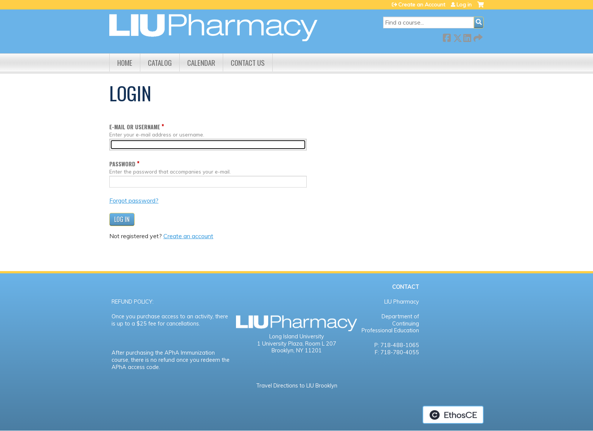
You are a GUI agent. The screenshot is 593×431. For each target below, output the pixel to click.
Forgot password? (133, 200)
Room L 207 (320, 343)
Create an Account (421, 4)
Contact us (248, 62)
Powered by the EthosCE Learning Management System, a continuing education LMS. (453, 415)
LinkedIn (467, 36)
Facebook (446, 36)
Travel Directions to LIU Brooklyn (296, 385)
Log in (464, 4)
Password (122, 164)
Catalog (160, 62)
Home (124, 62)
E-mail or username (134, 127)
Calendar (201, 62)
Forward (477, 36)
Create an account (188, 236)
